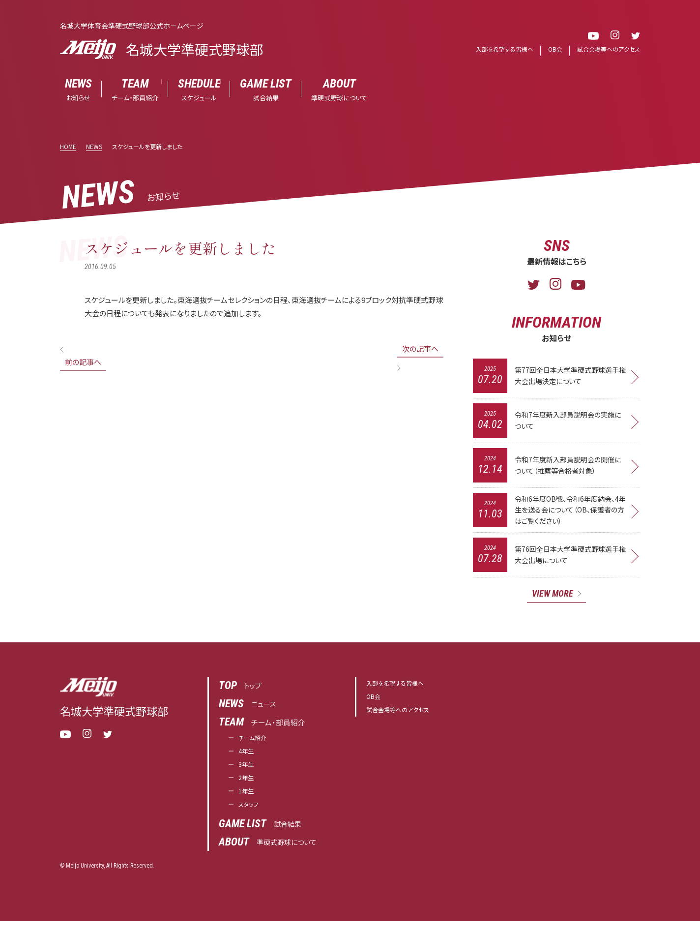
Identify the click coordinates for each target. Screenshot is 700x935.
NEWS (94, 147)
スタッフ (250, 818)
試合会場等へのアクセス (606, 49)
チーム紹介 (256, 744)
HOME (68, 147)
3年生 (247, 774)
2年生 (247, 789)
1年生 (247, 803)
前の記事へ (83, 362)
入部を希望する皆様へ (496, 49)
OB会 (549, 49)
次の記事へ (420, 349)
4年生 (247, 759)
